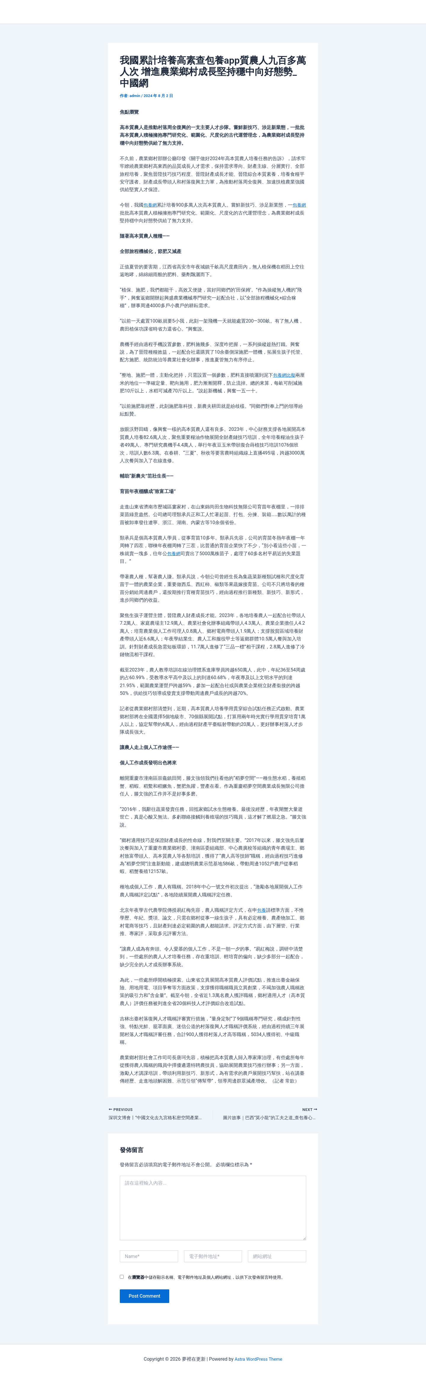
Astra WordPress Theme (258, 1359)
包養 (262, 910)
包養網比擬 (285, 375)
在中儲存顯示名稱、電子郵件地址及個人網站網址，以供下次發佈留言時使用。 (206, 1277)
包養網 (150, 205)
